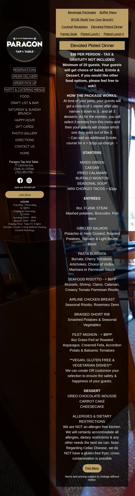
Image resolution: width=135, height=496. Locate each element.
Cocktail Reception (75, 27)
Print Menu (92, 468)
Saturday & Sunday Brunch (24, 112)
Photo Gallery (24, 133)
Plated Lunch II (114, 34)
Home (24, 153)
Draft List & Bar (24, 103)
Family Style (68, 34)
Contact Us (25, 146)
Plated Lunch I (90, 34)
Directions (24, 140)
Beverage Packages (82, 12)
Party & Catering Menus (24, 90)
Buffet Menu (108, 12)
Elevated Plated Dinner (107, 27)
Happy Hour (25, 120)
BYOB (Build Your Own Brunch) (92, 19)
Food (24, 96)
